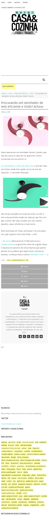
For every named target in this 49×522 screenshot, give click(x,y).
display (44, 460)
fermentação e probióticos (36, 466)
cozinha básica (36, 451)
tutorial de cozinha (15, 505)
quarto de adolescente (9, 490)
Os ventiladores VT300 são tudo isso (17, 166)
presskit (4, 487)
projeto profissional (16, 487)
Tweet (24, 267)
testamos (40, 502)
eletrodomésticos (21, 93)
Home (4, 93)
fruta (24, 469)
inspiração (26, 475)
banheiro (43, 442)
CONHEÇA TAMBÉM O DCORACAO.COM (13, 7)
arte (36, 442)
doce (7, 463)
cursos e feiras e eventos (36, 454)
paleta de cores (32, 481)
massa (13, 478)
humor (19, 472)
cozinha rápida (7, 454)
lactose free (41, 475)
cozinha (27, 451)
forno (18, 469)
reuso (25, 493)
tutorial (4, 505)
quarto (27, 487)
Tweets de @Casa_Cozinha (11, 424)
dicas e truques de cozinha (30, 460)
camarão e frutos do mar (10, 448)
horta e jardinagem (8, 472)
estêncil (13, 466)
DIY (2, 463)
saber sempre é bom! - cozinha (35, 496)
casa (10, 93)
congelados (18, 451)
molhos (31, 478)
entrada (37, 463)
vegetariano (34, 505)
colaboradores (7, 451)
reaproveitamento (8, 493)
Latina (8, 241)
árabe (19, 442)
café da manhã (25, 445)
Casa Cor (36, 448)
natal (3, 481)
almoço (4, 442)
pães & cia (21, 481)
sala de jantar (11, 499)
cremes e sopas (20, 454)
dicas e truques (23, 457)
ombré (8, 481)
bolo (17, 445)
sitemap (25, 2)
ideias (25, 472)
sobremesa (5, 502)
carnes (24, 448)
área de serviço (28, 442)
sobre (9, 2)
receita (18, 493)
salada (19, 499)
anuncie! (17, 2)
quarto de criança (26, 490)
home (3, 2)
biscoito (11, 445)
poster (43, 484)
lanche (3, 478)
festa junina (11, 469)
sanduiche (34, 499)
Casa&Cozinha (7, 244)
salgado (26, 499)
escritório (5, 466)
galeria (29, 469)
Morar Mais (39, 478)
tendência (32, 502)
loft (9, 478)
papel (41, 481)
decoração (5, 457)
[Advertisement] (24, 55)
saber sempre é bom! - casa (11, 496)
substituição (22, 502)
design (13, 457)
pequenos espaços (25, 484)
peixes (14, 484)
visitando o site (36, 254)
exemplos (20, 466)
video (43, 505)
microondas (22, 478)
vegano (26, 505)
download (14, 463)
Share (24, 271)
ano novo (11, 442)
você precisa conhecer (9, 508)
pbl (31, 93)
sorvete (14, 502)
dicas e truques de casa (10, 460)
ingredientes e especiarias (11, 475)
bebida (4, 445)
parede (4, 484)
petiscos (37, 484)
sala (2, 499)
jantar (33, 475)
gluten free (38, 469)
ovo (14, 481)
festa (3, 469)
